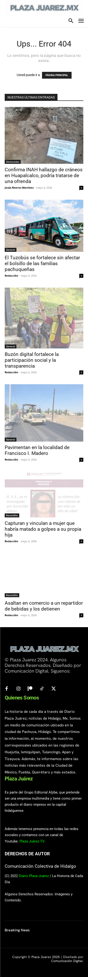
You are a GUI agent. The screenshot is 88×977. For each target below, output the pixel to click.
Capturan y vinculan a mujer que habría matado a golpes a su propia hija (43, 529)
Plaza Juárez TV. (32, 841)
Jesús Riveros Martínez (19, 187)
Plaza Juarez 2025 (45, 957)
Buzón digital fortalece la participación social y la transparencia (32, 360)
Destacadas (12, 161)
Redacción (11, 275)
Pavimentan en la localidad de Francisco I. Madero (37, 450)
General (10, 249)
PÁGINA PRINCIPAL (57, 75)
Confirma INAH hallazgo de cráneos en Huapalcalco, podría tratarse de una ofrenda (44, 175)
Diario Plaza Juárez (34, 876)
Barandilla (12, 515)
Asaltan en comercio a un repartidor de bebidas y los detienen (44, 606)
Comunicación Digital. (67, 961)
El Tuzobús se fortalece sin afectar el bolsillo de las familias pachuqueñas (42, 263)
